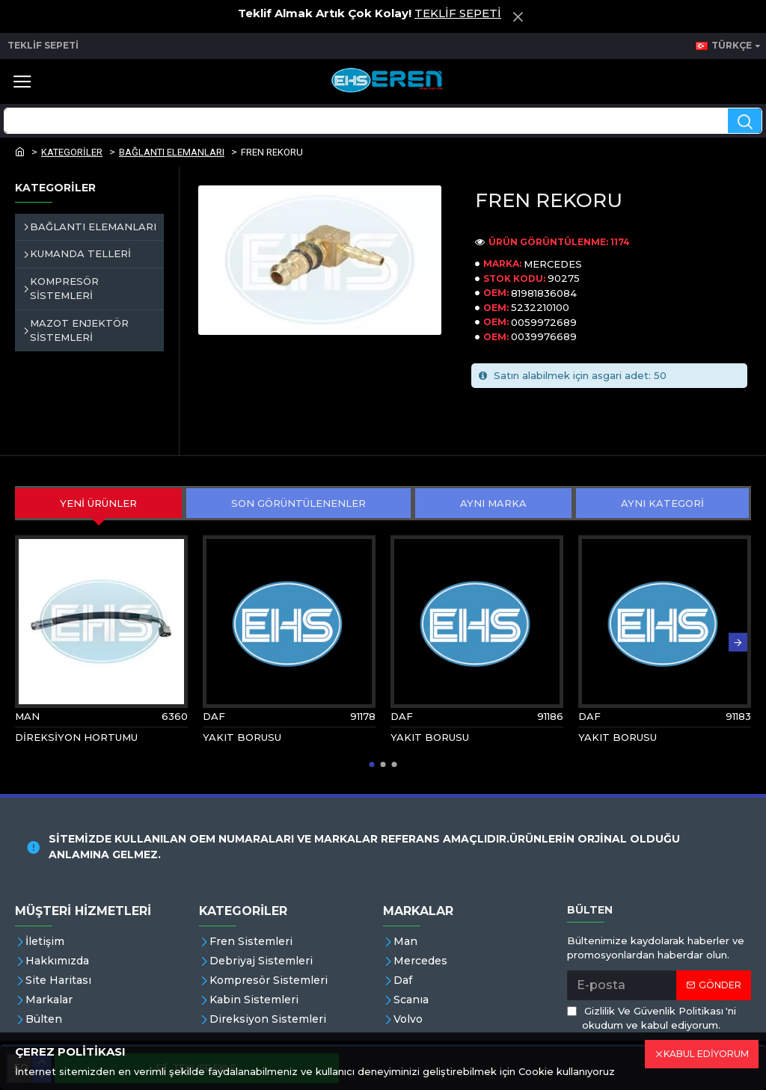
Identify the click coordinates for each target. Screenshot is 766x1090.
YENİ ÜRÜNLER (98, 503)
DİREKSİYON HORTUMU (76, 737)
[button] (738, 642)
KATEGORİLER (71, 152)
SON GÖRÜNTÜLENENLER (298, 503)
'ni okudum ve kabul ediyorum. (651, 1018)
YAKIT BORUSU (242, 737)
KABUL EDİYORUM (706, 1053)
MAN (27, 716)
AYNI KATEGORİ (662, 503)
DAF (214, 716)
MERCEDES (553, 264)
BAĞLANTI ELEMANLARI (171, 152)
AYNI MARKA (493, 503)
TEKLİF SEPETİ (457, 13)
